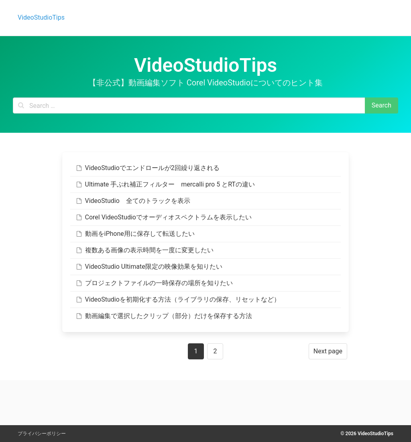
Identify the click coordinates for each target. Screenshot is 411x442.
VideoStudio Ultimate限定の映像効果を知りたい (148, 266)
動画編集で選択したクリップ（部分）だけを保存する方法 (163, 316)
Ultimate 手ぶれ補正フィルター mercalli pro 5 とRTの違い (165, 184)
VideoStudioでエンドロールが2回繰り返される (147, 168)
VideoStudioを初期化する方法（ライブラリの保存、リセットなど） (177, 299)
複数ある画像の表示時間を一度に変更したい (144, 250)
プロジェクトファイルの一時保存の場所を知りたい (154, 283)
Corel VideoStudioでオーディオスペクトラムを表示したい (163, 217)
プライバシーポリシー (42, 433)
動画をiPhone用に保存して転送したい (135, 233)
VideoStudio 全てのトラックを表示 (132, 201)
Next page (327, 351)
